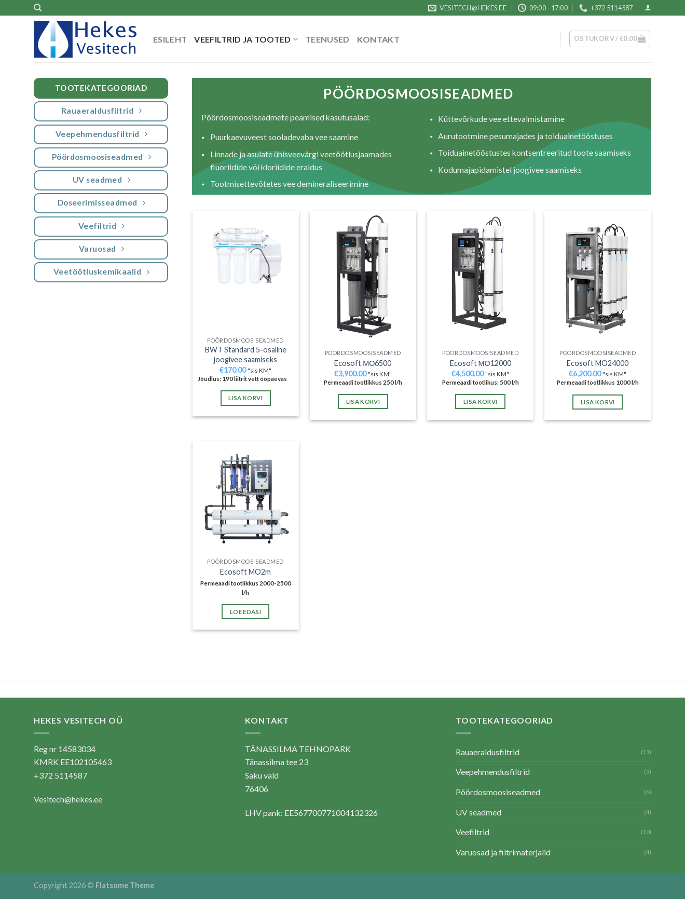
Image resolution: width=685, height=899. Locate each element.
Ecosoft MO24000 (597, 363)
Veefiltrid (472, 832)
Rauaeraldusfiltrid (487, 752)
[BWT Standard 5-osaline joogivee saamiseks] (246, 271)
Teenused (327, 39)
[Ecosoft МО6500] (363, 277)
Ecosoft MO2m (245, 571)
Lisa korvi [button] (245, 397)
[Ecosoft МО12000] (480, 277)
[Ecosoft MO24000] (597, 277)
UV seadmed (478, 812)
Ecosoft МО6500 (362, 363)
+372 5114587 (60, 775)
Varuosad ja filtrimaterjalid (503, 852)
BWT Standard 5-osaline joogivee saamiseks (245, 354)
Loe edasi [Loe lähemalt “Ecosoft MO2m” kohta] (245, 611)
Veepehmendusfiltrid (493, 772)
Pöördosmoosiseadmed (498, 792)
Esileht (170, 39)
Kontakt (378, 39)
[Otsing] (38, 8)
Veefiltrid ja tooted (246, 39)
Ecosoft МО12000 (480, 363)
